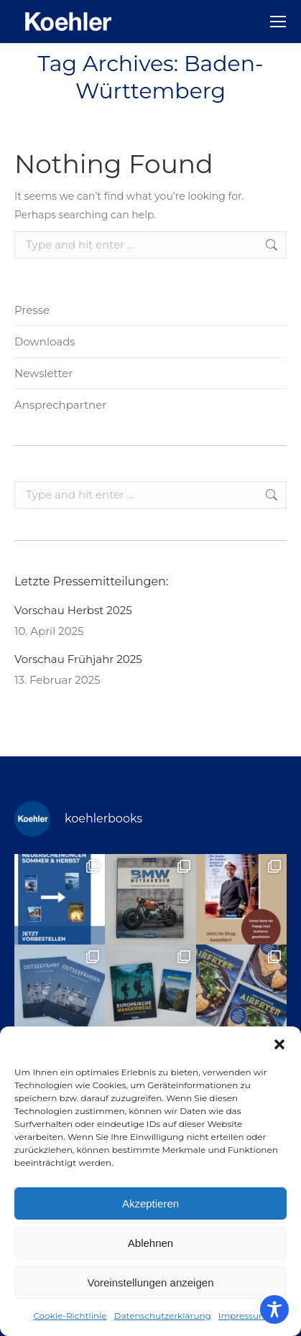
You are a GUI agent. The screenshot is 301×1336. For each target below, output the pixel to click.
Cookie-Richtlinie (69, 1315)
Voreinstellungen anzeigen (151, 1282)
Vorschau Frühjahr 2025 (78, 659)
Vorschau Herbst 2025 (73, 610)
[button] (279, 1044)
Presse (32, 310)
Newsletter (43, 373)
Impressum (243, 1315)
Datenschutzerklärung (162, 1315)
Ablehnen (150, 1243)
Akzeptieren (150, 1203)
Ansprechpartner (60, 405)
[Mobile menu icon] (278, 21)
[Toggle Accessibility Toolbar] (274, 1309)
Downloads (44, 341)
